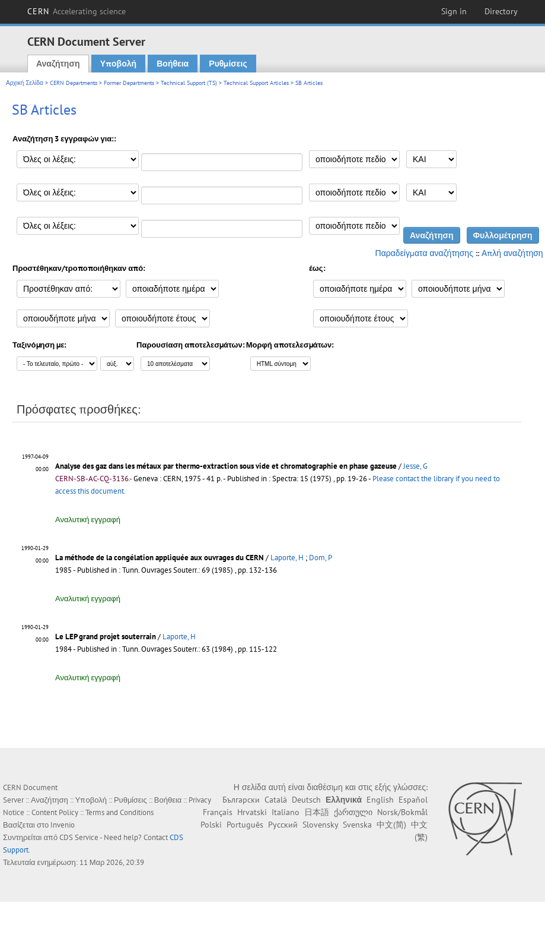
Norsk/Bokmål (402, 812)
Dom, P (320, 557)
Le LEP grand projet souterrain (105, 637)
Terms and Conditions (119, 812)
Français (217, 812)
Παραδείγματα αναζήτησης (424, 253)
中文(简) (391, 824)
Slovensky (320, 824)
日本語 (316, 812)
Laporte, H (287, 557)
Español (413, 799)
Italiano (285, 812)
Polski (211, 824)
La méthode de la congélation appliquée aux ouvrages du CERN (159, 557)
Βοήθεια (173, 63)
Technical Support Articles (256, 83)
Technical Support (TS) (189, 83)
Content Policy (54, 812)
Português (245, 824)
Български (241, 799)
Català (275, 799)
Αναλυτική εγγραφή (87, 519)
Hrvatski (252, 812)
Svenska (357, 824)
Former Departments (129, 83)
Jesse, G (415, 466)
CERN (76, 11)
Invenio (62, 825)
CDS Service (78, 837)
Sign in (454, 11)
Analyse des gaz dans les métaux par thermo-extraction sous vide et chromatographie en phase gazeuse (226, 466)
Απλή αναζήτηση (512, 253)
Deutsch (306, 799)
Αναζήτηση (58, 63)
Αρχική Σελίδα (24, 83)
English (380, 799)
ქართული (353, 812)
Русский (283, 824)
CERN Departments (73, 83)
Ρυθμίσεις (228, 63)
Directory (501, 11)
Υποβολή (118, 63)
